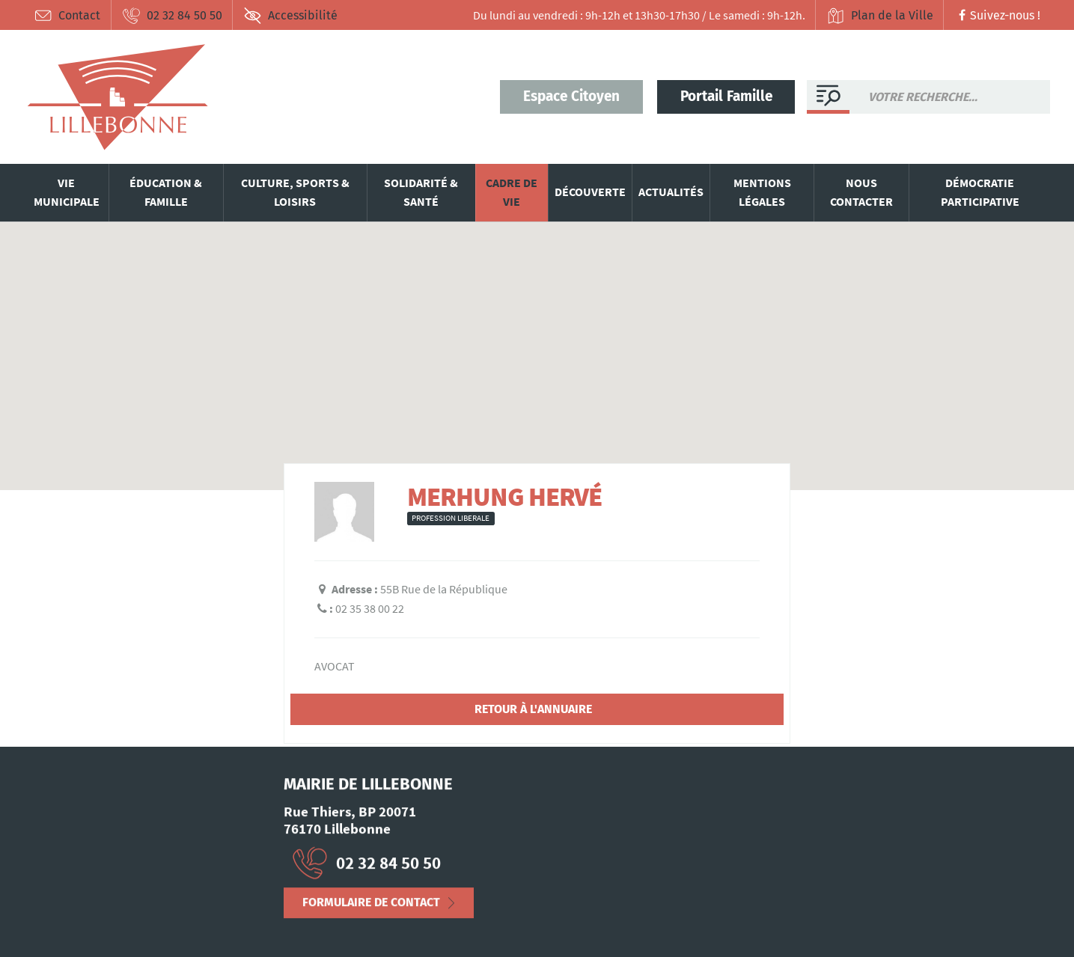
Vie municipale (67, 192)
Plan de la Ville (879, 15)
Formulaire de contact (371, 908)
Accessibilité (290, 15)
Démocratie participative (980, 192)
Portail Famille (726, 96)
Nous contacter (861, 192)
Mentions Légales (69, 922)
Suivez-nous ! (997, 15)
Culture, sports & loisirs (295, 192)
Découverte (590, 191)
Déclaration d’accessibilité (188, 922)
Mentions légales (762, 192)
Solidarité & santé (421, 192)
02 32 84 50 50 (172, 15)
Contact (67, 15)
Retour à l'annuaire (533, 709)
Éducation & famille (165, 192)
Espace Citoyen (571, 96)
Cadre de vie (511, 192)
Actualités (671, 191)
